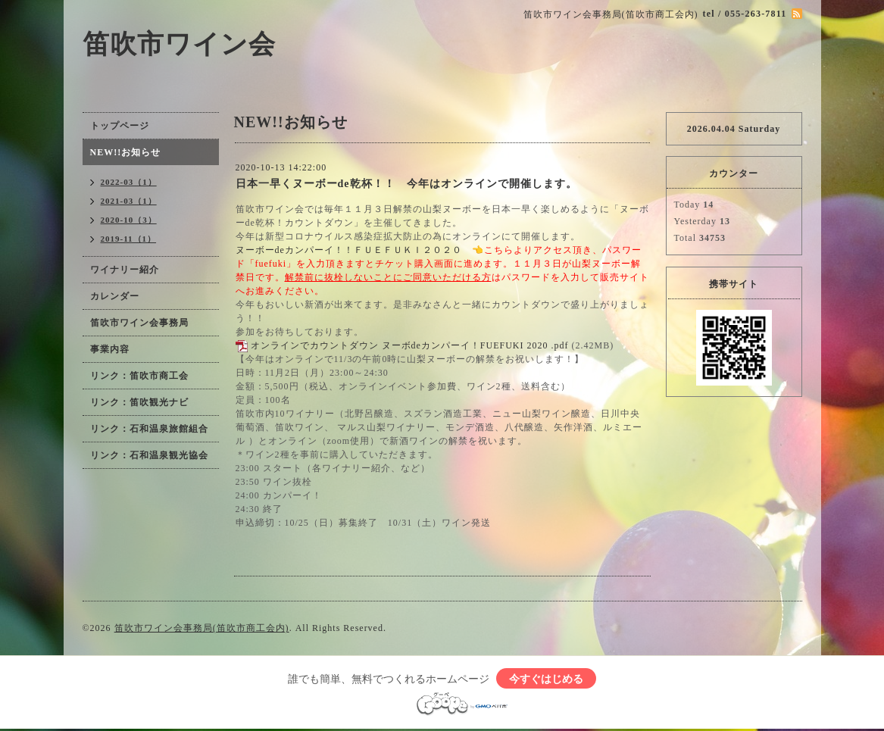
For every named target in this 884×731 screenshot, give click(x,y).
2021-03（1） (129, 200)
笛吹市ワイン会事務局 (139, 322)
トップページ (119, 125)
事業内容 (110, 349)
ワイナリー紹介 (124, 269)
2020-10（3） (129, 219)
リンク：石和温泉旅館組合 (149, 428)
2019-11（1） (129, 238)
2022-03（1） (129, 181)
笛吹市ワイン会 (179, 44)
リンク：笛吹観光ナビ (139, 402)
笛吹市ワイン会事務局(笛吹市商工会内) (201, 628)
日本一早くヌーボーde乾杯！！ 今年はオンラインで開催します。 (406, 183)
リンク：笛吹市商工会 (139, 375)
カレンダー (114, 296)
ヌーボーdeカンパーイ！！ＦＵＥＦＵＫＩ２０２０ (349, 250)
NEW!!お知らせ (125, 152)
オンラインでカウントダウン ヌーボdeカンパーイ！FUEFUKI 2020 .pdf (410, 345)
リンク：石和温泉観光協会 (149, 455)
